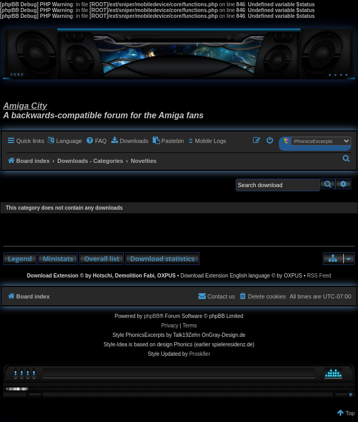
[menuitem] (96, 141)
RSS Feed (319, 276)
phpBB (152, 316)
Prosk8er (199, 354)
